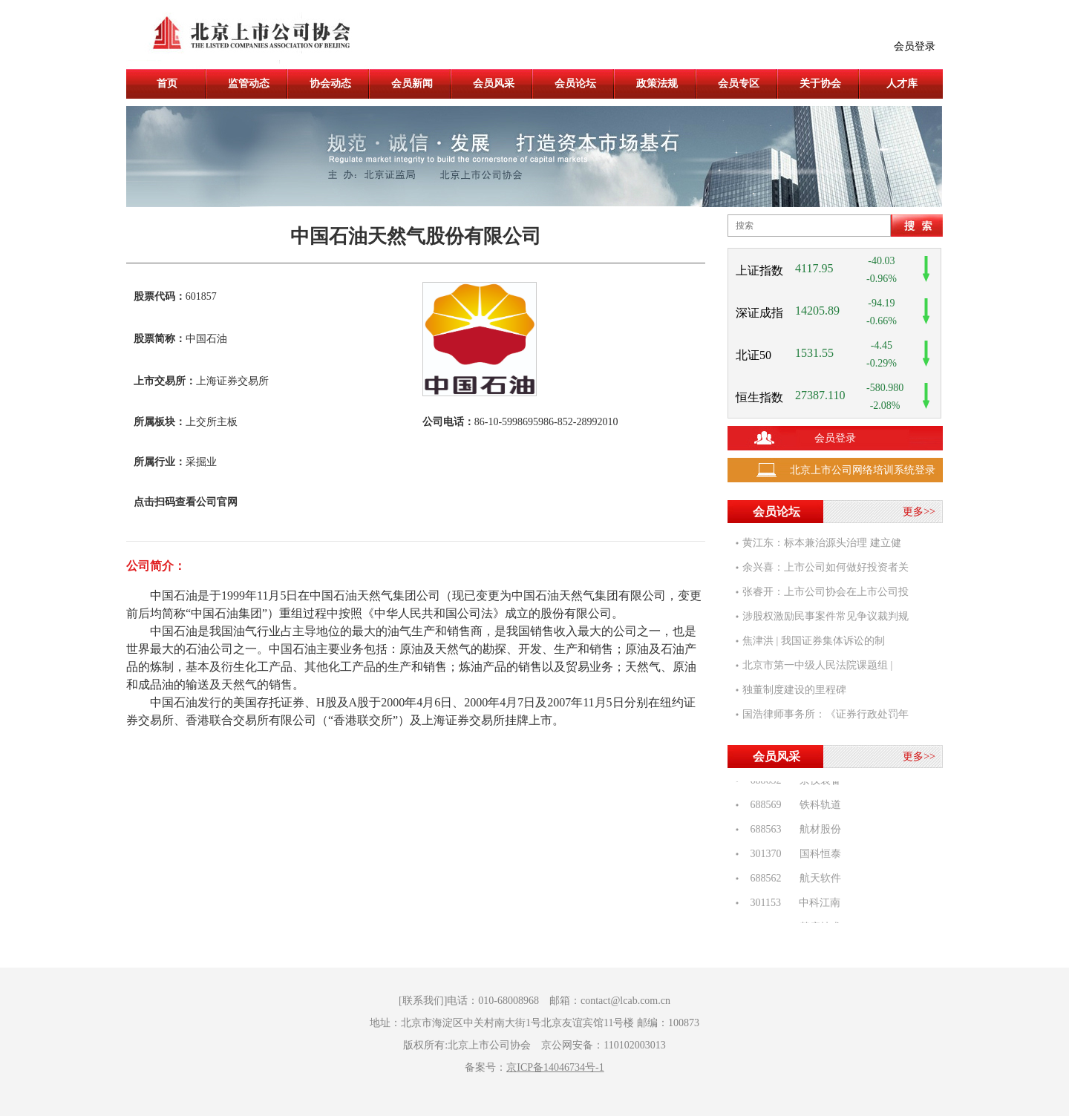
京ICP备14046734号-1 (555, 1067)
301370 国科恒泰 (791, 855)
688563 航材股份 (791, 831)
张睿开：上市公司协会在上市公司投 (825, 591)
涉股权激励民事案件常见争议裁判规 (825, 616)
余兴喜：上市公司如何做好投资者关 (825, 567)
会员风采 (493, 83)
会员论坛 (575, 83)
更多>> (919, 511)
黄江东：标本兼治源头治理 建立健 (821, 542)
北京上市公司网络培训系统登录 (862, 470)
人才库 (902, 83)
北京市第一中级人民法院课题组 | (817, 665)
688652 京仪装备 (791, 782)
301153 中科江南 (791, 904)
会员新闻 (412, 83)
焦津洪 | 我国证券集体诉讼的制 (813, 640)
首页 (167, 83)
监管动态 (248, 83)
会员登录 (914, 46)
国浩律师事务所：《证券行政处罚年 (825, 714)
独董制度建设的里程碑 (794, 689)
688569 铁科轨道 (791, 807)
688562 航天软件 (791, 880)
